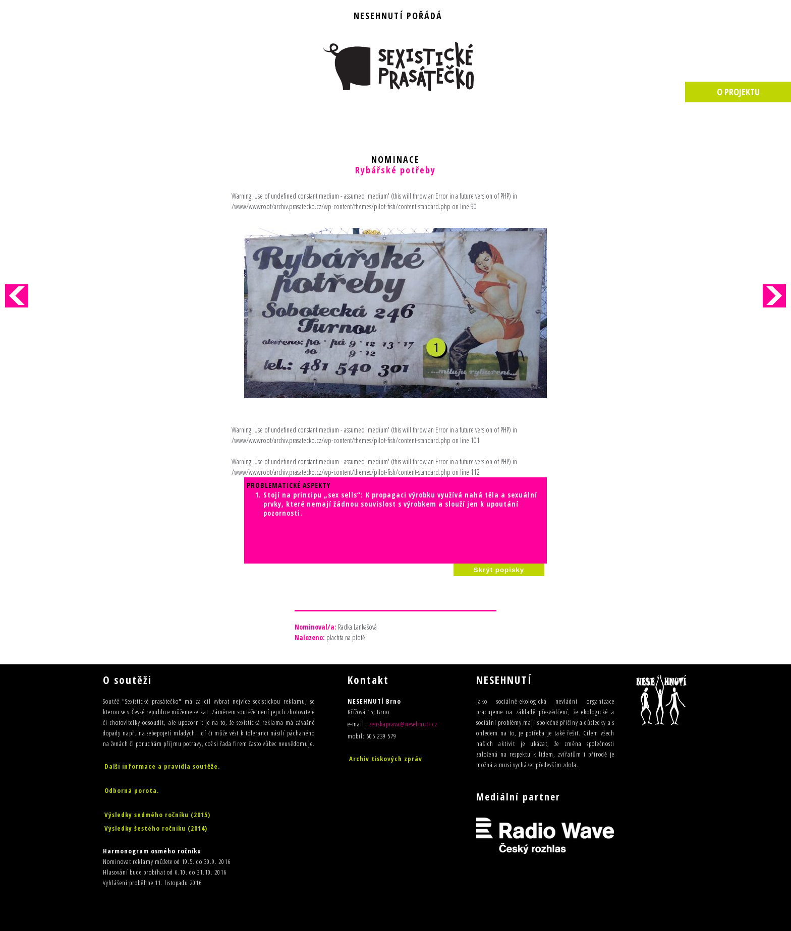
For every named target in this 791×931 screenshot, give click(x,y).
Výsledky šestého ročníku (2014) (155, 828)
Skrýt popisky (499, 570)
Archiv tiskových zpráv (385, 758)
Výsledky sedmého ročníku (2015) (157, 814)
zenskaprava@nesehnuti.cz (403, 723)
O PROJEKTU (738, 92)
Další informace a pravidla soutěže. (162, 766)
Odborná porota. (131, 790)
